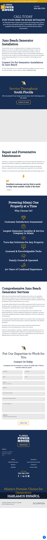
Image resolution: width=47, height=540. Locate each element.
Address (4, 382)
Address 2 (5, 387)
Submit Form (23, 423)
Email (26, 376)
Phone (4, 376)
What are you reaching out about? (9, 398)
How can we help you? (7, 403)
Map (3, 455)
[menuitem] (13, 459)
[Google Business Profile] (28, 476)
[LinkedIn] (23, 476)
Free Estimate (23, 445)
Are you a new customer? (8, 392)
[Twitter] (21, 476)
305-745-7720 (39, 8)
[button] (44, 537)
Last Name (27, 371)
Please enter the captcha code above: (10, 416)
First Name (5, 371)
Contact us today (23, 102)
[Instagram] (26, 476)
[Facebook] (18, 476)
